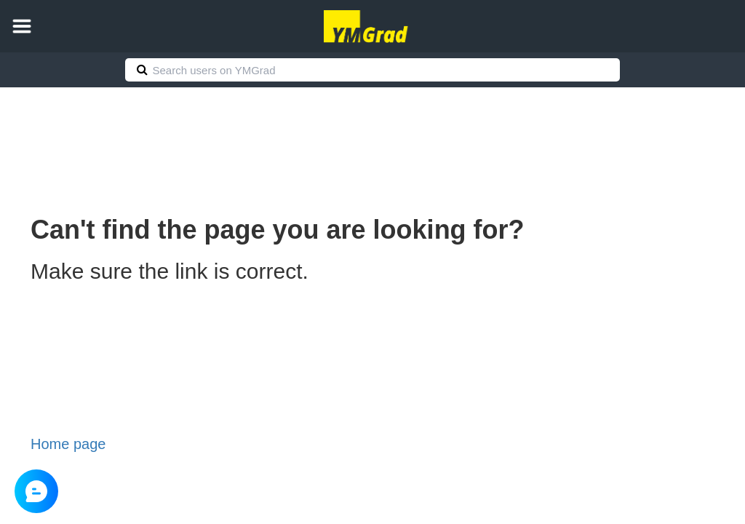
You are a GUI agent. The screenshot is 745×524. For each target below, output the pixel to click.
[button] (22, 26)
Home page (68, 444)
